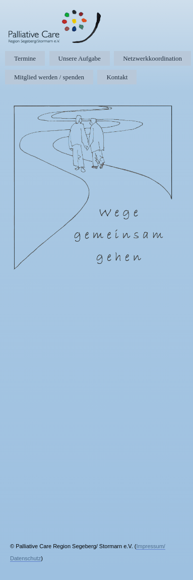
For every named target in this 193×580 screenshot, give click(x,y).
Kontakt (116, 77)
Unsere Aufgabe (79, 58)
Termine (25, 58)
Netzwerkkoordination (152, 58)
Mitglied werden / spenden (49, 77)
